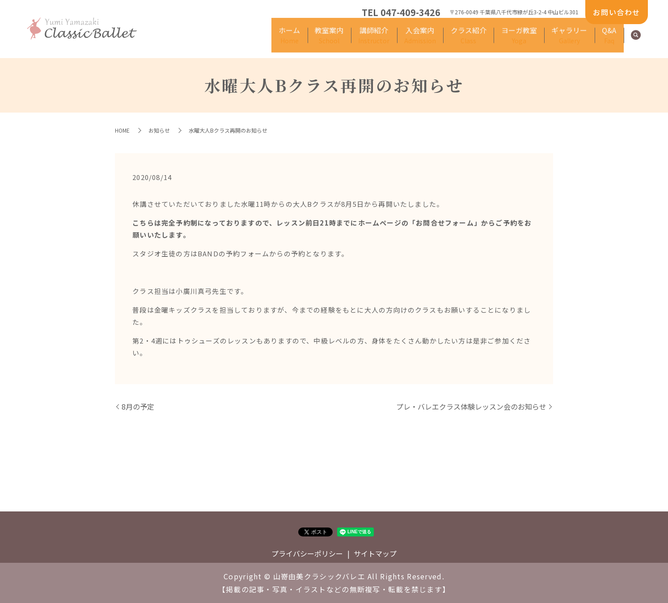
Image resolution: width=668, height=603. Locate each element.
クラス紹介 (434, 40)
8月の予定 (138, 406)
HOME (122, 130)
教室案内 (264, 40)
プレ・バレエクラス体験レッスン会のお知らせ (471, 406)
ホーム (215, 40)
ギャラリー (554, 40)
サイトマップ (375, 553)
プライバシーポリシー (307, 553)
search (636, 41)
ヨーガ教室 (494, 40)
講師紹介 (319, 40)
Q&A (604, 40)
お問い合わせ (616, 12)
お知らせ (159, 130)
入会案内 (375, 40)
